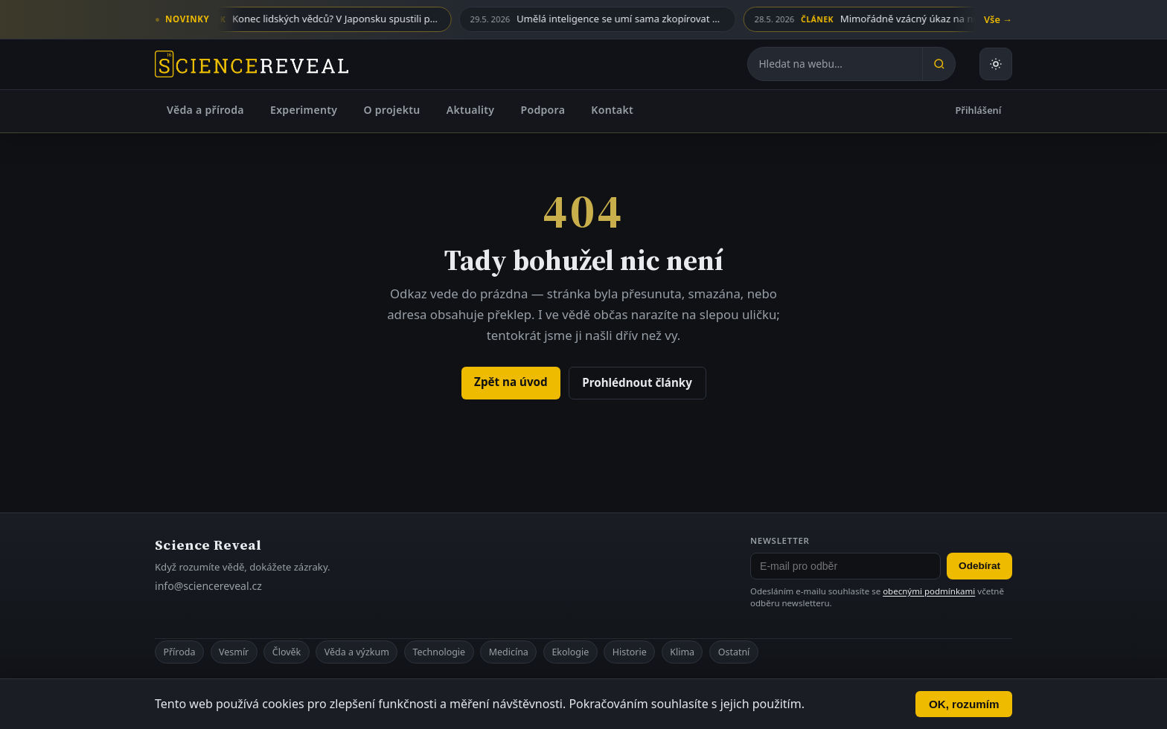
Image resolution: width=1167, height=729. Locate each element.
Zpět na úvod (511, 381)
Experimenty (303, 110)
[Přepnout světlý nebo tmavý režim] (995, 64)
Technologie (438, 652)
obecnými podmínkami (929, 591)
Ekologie (570, 652)
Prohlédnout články (637, 382)
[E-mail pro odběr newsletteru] (845, 566)
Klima (682, 652)
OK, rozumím (964, 704)
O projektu (391, 110)
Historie (630, 652)
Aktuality (471, 110)
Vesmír (234, 652)
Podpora (542, 110)
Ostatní (734, 652)
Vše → (998, 19)
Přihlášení (979, 110)
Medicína (508, 652)
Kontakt (612, 110)
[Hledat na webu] (835, 64)
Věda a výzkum (356, 652)
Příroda (179, 652)
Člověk (286, 652)
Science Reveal (208, 545)
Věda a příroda (205, 110)
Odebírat (979, 565)
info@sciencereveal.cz (208, 586)
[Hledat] (938, 64)
